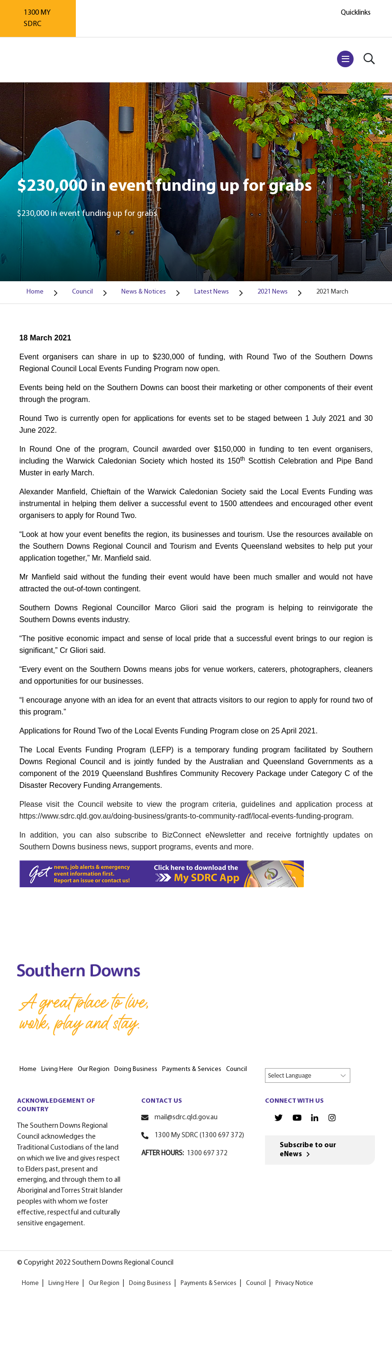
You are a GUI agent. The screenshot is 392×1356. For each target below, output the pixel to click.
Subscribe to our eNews (308, 1150)
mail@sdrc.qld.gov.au (186, 1117)
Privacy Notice (294, 1283)
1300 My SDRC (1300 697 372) (199, 1135)
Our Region (104, 1283)
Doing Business (150, 1283)
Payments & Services (208, 1283)
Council (255, 1283)
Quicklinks (356, 13)
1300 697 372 (207, 1153)
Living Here (63, 1283)
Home (30, 1283)
